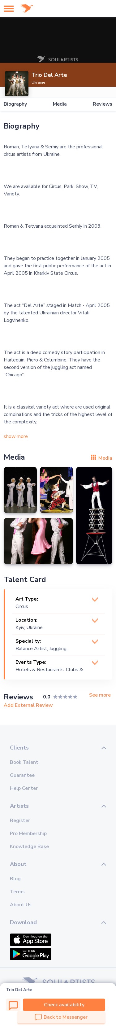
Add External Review (28, 705)
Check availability (64, 1004)
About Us (21, 905)
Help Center (24, 788)
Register (20, 820)
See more (100, 695)
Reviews (102, 104)
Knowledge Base (29, 846)
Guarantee (22, 775)
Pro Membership (28, 833)
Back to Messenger (61, 1017)
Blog (15, 879)
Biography (15, 104)
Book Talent (24, 762)
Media (60, 104)
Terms (17, 892)
